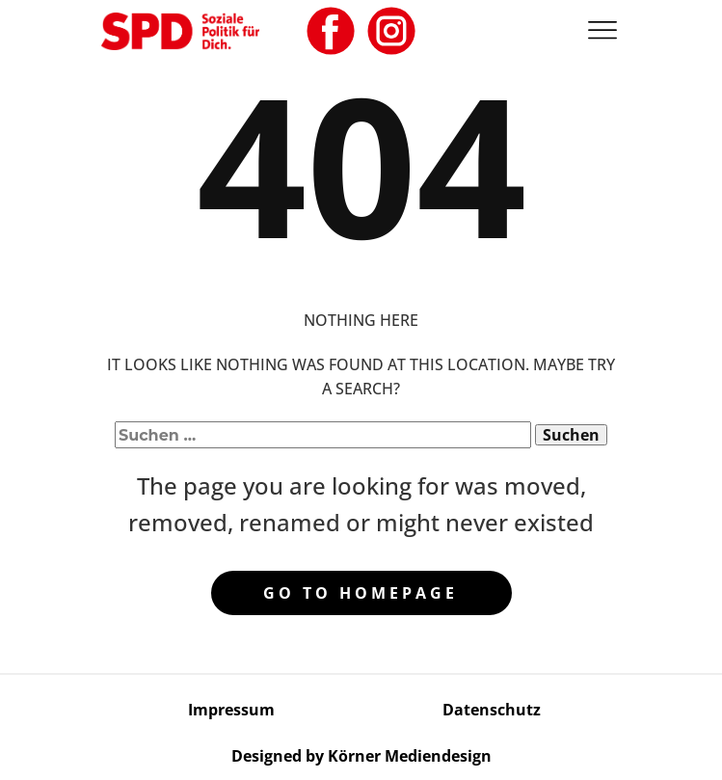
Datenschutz (491, 709)
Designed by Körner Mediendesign (361, 756)
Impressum (231, 709)
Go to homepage (360, 593)
